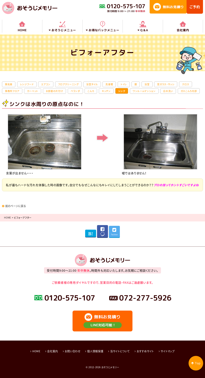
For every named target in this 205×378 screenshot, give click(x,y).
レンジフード (27, 84)
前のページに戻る (14, 206)
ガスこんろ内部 (189, 90)
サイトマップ (168, 351)
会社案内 (183, 30)
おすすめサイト (145, 351)
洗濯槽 (109, 84)
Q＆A (144, 30)
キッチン (106, 90)
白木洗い (168, 90)
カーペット (32, 90)
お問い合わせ (72, 351)
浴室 (147, 84)
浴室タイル (92, 84)
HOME (22, 30)
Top (198, 363)
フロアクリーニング (68, 84)
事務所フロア (12, 90)
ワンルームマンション (144, 90)
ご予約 (194, 6)
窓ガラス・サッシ (165, 84)
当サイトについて (120, 351)
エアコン (45, 84)
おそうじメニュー (64, 30)
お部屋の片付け (54, 90)
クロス (185, 84)
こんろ (91, 90)
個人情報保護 (95, 351)
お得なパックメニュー (104, 30)
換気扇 (8, 84)
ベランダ (75, 90)
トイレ (124, 84)
